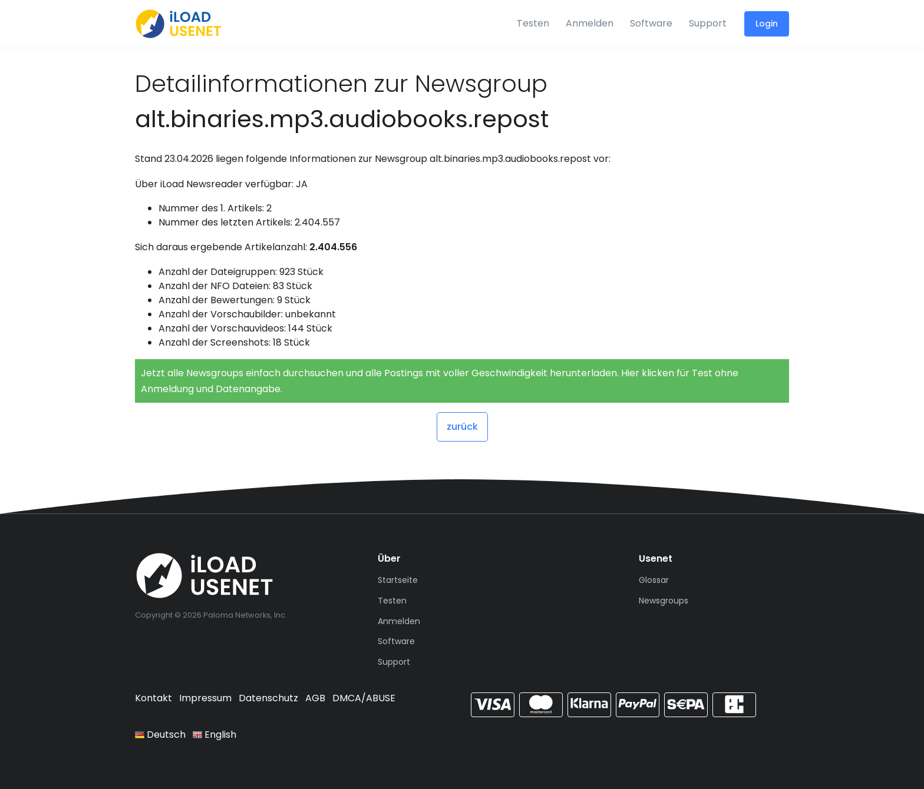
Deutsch (160, 734)
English (214, 734)
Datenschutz (268, 698)
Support (708, 23)
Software (651, 23)
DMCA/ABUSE (363, 698)
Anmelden (589, 23)
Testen (533, 23)
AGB (315, 698)
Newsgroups (663, 600)
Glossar (654, 580)
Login (766, 23)
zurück (462, 426)
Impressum (205, 698)
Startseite (398, 580)
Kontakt (153, 698)
